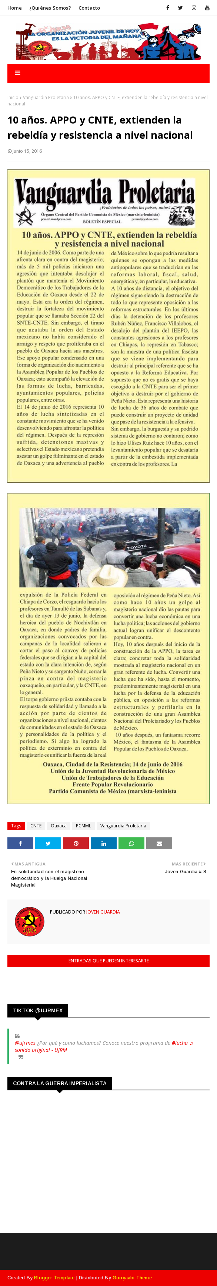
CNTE (35, 826)
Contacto (89, 7)
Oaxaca (59, 826)
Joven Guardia (102, 912)
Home (14, 7)
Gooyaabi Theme (132, 1277)
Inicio (13, 97)
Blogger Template (54, 1277)
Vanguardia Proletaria (46, 97)
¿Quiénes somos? (50, 7)
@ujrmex (25, 1042)
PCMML (83, 826)
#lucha (180, 1042)
